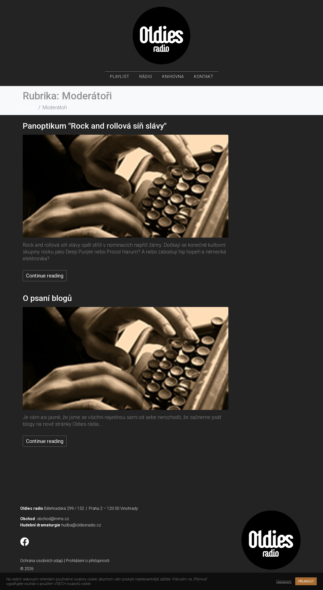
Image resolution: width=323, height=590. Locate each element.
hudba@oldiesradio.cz (81, 525)
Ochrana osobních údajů (41, 560)
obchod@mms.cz (53, 518)
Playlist (119, 78)
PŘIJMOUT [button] (306, 581)
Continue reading (44, 276)
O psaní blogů (47, 298)
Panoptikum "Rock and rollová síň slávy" (95, 126)
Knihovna (173, 78)
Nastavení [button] (283, 581)
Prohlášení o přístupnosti (87, 560)
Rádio (145, 78)
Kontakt (203, 78)
